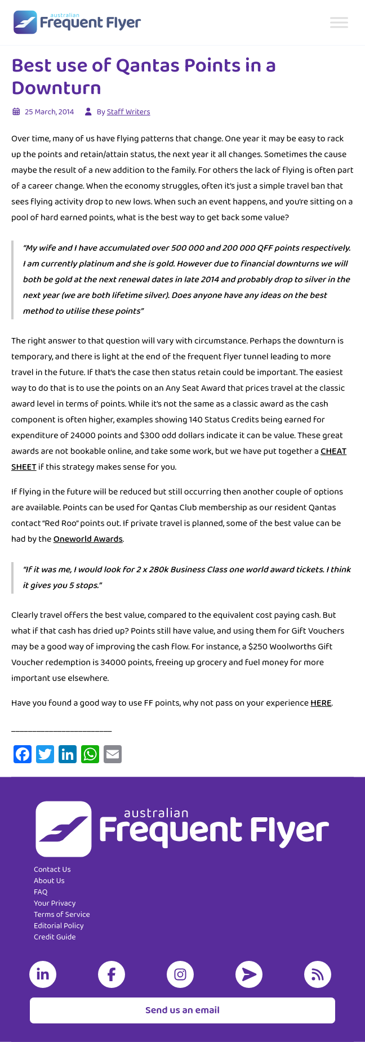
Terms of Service (62, 915)
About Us (49, 881)
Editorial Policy (59, 926)
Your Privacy (54, 903)
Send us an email (182, 1010)
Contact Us (52, 869)
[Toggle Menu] (339, 22)
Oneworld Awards (88, 539)
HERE (320, 703)
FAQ (40, 892)
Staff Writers (128, 112)
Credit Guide (55, 937)
